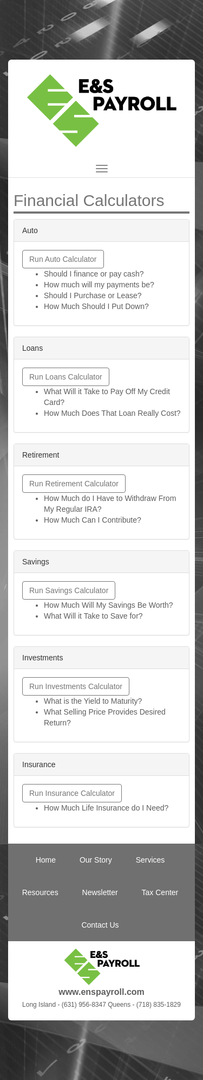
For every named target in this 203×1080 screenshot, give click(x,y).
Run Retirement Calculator (74, 483)
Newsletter (100, 892)
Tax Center (160, 892)
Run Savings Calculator (68, 590)
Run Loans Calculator (65, 376)
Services (150, 860)
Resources (40, 892)
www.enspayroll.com (101, 992)
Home (46, 860)
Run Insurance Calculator (72, 793)
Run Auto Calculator (63, 259)
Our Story (96, 860)
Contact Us (100, 925)
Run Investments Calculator (75, 686)
